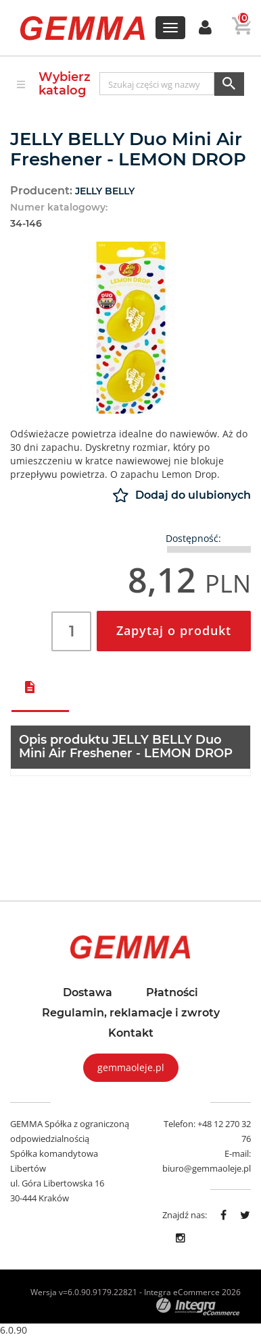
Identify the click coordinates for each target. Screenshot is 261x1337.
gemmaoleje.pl (130, 1067)
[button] (205, 28)
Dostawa (87, 993)
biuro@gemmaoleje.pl (206, 1168)
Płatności (172, 993)
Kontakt (130, 1033)
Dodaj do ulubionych (182, 495)
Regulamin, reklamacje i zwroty (131, 1013)
